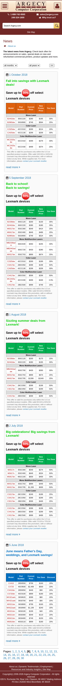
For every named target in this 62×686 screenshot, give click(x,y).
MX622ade (11, 608)
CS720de (11, 594)
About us (12, 46)
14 (4, 654)
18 (22, 654)
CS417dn (11, 265)
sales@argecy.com (47, 14)
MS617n (11, 473)
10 (42, 651)
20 (31, 654)
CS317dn (11, 494)
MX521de (11, 604)
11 (46, 651)
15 (9, 654)
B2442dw (11, 119)
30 (22, 658)
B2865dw (11, 122)
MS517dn (11, 229)
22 (40, 654)
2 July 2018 (16, 425)
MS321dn (11, 611)
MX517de (11, 254)
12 (50, 651)
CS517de (11, 389)
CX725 (11, 587)
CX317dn (11, 508)
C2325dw (11, 129)
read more (13, 167)
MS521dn (11, 615)
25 (53, 654)
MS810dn (11, 622)
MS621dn (11, 618)
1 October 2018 (18, 74)
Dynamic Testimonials (29, 666)
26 (4, 658)
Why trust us (47, 17)
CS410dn (11, 590)
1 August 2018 (17, 314)
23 (44, 654)
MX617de (11, 378)
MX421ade (11, 601)
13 (55, 651)
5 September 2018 (20, 177)
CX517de (11, 285)
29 (18, 658)
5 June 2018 (16, 545)
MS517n (11, 470)
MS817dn (11, 477)
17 (18, 654)
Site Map (31, 32)
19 (26, 654)
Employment (46, 666)
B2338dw (11, 222)
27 (9, 658)
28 (13, 658)
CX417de (11, 275)
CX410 (11, 583)
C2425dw (11, 133)
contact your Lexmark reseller (35, 161)
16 (13, 654)
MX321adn (11, 597)
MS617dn (11, 232)
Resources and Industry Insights (26, 669)
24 (48, 654)
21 (35, 654)
